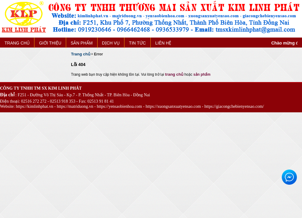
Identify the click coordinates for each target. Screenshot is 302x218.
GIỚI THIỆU (50, 43)
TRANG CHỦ (17, 43)
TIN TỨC (137, 43)
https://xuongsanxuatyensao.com (173, 106)
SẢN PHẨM (81, 43)
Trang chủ (80, 54)
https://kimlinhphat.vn (34, 106)
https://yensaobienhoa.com (119, 106)
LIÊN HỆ (163, 43)
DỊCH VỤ (111, 43)
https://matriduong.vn (75, 106)
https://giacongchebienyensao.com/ (234, 106)
